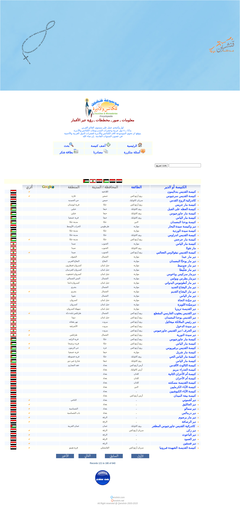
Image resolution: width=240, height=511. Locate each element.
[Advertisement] (220, 149)
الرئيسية (132, 145)
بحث (66, 145)
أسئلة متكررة (132, 152)
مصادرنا (98, 152)
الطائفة (136, 187)
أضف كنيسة (98, 145)
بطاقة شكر (66, 152)
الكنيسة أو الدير (175, 187)
